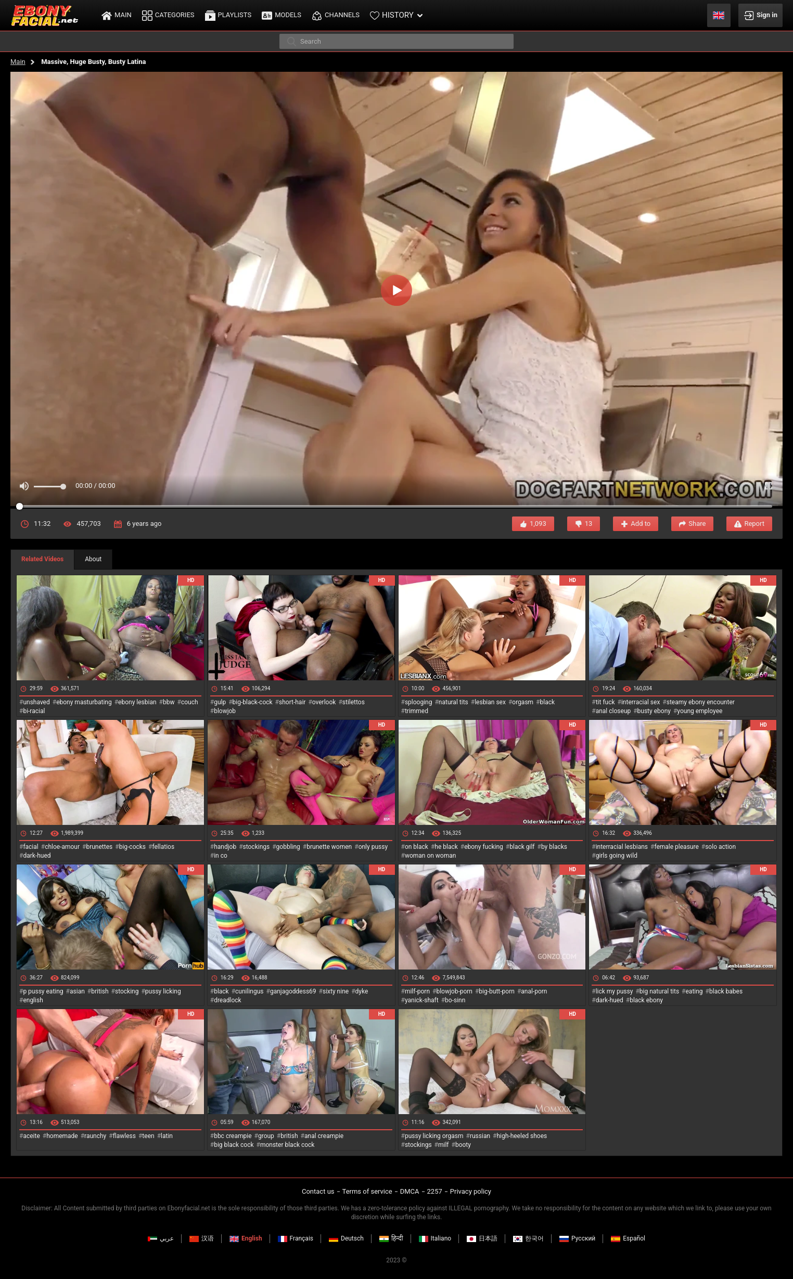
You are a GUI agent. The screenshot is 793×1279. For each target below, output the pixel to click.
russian (480, 1136)
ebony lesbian (137, 702)
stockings (256, 846)
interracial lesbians (622, 846)
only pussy (373, 846)
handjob (225, 846)
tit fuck (605, 702)
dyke (361, 991)
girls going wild (616, 855)
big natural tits (659, 991)
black (547, 702)
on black (416, 846)
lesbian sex (490, 702)
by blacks (554, 846)
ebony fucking (483, 846)
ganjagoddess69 (293, 991)
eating (694, 991)
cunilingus (249, 991)
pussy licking (163, 991)
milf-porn (417, 991)
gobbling (288, 846)
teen (148, 1136)
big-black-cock (253, 702)
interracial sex (640, 702)
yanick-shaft (422, 1000)
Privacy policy (470, 1191)
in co (220, 855)
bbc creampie (232, 1136)
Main (17, 62)
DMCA (409, 1191)
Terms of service (367, 1191)
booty (463, 1144)
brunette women (329, 846)
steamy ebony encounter (701, 702)
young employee (699, 711)
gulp (220, 702)
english (33, 1000)
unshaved (36, 702)
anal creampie (323, 1136)
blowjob (225, 711)
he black (446, 846)
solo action (720, 846)
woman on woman (430, 855)
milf (443, 1144)
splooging (418, 702)
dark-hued (36, 855)
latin (167, 1136)
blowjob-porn (454, 991)
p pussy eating (43, 991)
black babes (726, 991)
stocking (127, 991)
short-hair (292, 702)
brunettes (99, 846)
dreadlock (227, 1000)
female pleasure (676, 846)
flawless (124, 1136)
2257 (434, 1191)
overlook (324, 702)
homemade (62, 1136)
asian (77, 991)
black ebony (646, 1000)
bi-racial (34, 711)
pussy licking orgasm (434, 1136)
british (99, 991)
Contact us (318, 1191)
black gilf (521, 846)
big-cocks (132, 846)
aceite (31, 1136)
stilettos (353, 702)
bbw (169, 702)
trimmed (416, 711)
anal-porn (534, 991)
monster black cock (287, 1144)
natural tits (453, 702)
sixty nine (336, 991)
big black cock (233, 1144)
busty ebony (654, 711)
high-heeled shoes (521, 1136)
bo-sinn (455, 1000)
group (266, 1136)
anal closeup (613, 711)
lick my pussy (614, 991)
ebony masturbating (84, 702)
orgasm (522, 702)
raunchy (95, 1136)
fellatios (163, 846)
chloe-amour (62, 846)
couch (189, 702)
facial (30, 846)
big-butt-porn (497, 991)
